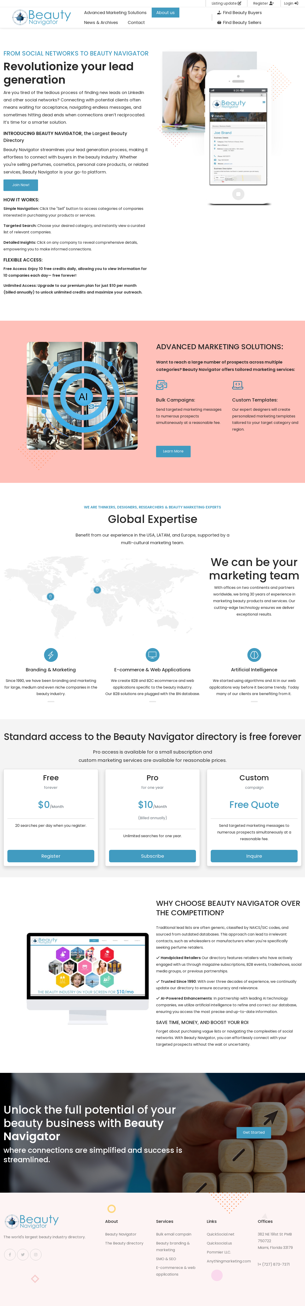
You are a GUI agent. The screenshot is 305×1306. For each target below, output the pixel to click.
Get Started (254, 1132)
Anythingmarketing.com (229, 1261)
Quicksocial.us (219, 1243)
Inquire (254, 856)
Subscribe (152, 856)
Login (291, 3)
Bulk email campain (173, 1234)
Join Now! (21, 185)
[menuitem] (115, 13)
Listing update (226, 3)
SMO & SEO (166, 1259)
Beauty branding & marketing (173, 1247)
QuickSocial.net (220, 1234)
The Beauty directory (124, 1243)
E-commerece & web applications (175, 1271)
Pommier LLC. (219, 1252)
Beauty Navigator (120, 1234)
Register (263, 3)
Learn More (173, 451)
